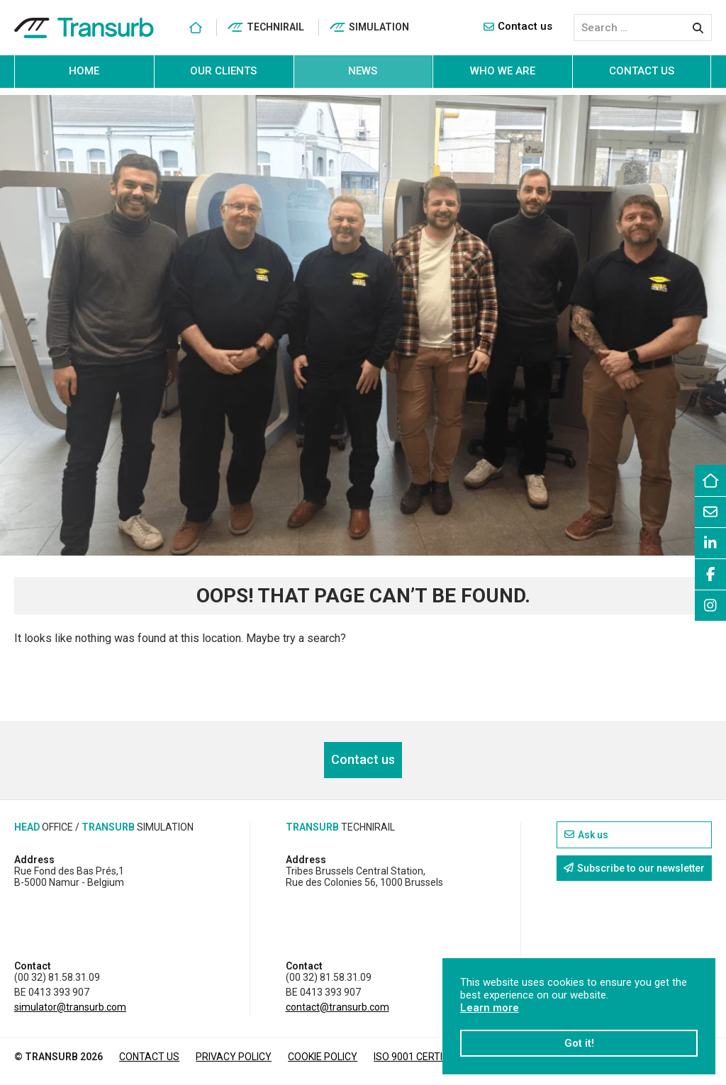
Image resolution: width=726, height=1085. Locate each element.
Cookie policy (322, 1056)
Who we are (502, 70)
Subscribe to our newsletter (634, 868)
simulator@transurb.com (70, 1007)
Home (84, 70)
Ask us (586, 835)
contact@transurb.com (337, 1007)
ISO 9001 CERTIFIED (418, 1056)
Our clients (223, 70)
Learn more (489, 1007)
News (362, 70)
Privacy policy (234, 1056)
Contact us (518, 26)
